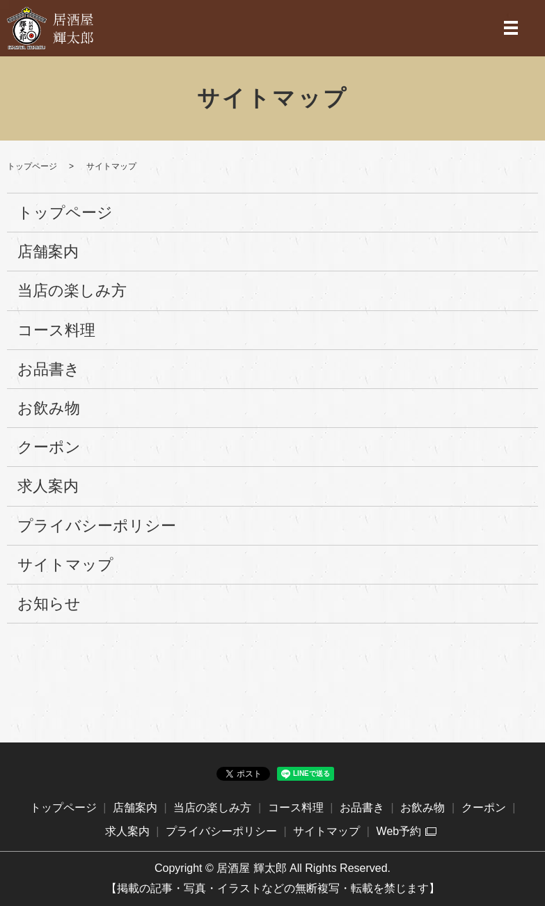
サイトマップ (65, 564)
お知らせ (49, 603)
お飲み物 (48, 408)
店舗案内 (48, 251)
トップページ (32, 166)
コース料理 (56, 330)
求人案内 (48, 486)
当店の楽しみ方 (72, 290)
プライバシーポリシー (96, 525)
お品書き (48, 369)
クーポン (49, 447)
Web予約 (399, 831)
